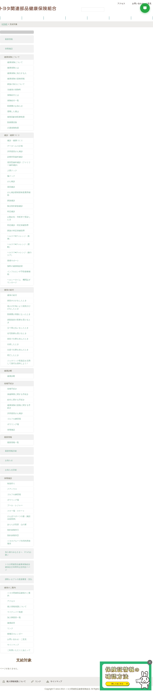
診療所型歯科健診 (15, 157)
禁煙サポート (13, 261)
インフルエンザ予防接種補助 (18, 272)
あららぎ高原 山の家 (17, 524)
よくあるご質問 (142, 18)
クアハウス (12, 489)
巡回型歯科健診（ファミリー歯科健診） (18, 163)
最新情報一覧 (13, 442)
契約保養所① (13, 530)
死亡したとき (13, 355)
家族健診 (11, 200)
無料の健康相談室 (15, 266)
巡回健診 (11, 187)
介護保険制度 (13, 128)
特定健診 (11, 211)
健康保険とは (13, 68)
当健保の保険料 (14, 89)
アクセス (121, 3)
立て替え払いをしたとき (18, 328)
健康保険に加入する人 (17, 73)
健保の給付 (54, 18)
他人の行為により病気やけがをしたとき (18, 307)
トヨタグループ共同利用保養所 (18, 542)
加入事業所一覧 (14, 617)
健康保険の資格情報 (16, 79)
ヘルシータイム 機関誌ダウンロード (18, 281)
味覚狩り (11, 483)
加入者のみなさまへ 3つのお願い (18, 553)
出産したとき (13, 344)
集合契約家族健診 (15, 206)
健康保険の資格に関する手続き (18, 406)
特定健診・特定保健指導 (18, 225)
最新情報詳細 (11, 451)
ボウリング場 (13, 424)
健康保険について (32, 18)
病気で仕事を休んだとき (18, 339)
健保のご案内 (11, 18)
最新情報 (9, 39)
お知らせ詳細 (11, 470)
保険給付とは (13, 95)
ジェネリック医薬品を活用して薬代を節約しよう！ (18, 362)
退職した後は (13, 111)
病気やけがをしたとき (17, 301)
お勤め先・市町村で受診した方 (18, 218)
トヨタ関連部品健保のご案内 (18, 594)
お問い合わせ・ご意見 (17, 639)
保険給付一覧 (13, 100)
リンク (10, 628)
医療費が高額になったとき (18, 314)
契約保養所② (13, 535)
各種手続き (98, 18)
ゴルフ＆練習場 (14, 419)
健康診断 (11, 376)
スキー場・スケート (16, 511)
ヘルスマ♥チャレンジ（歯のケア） (19, 253)
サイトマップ (13, 645)
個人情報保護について (17, 606)
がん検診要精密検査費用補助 (18, 193)
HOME (4, 24)
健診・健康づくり (76, 18)
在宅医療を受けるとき (17, 333)
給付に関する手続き (16, 400)
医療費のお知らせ (15, 106)
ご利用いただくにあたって (18, 650)
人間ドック (12, 170)
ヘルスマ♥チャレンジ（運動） (18, 245)
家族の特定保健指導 (16, 230)
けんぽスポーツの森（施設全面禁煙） (18, 517)
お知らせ (9, 460)
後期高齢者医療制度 (16, 117)
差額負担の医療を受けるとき (18, 321)
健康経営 (11, 623)
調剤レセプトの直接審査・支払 (18, 579)
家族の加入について (16, 84)
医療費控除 (12, 122)
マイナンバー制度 (15, 612)
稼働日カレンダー (15, 634)
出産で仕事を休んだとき (18, 350)
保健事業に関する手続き (18, 394)
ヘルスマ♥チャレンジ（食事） (18, 237)
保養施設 (120, 18)
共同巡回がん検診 (15, 151)
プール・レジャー (15, 505)
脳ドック (11, 176)
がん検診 (11, 181)
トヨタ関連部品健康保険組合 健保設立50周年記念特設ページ (18, 567)
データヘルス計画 (15, 146)
